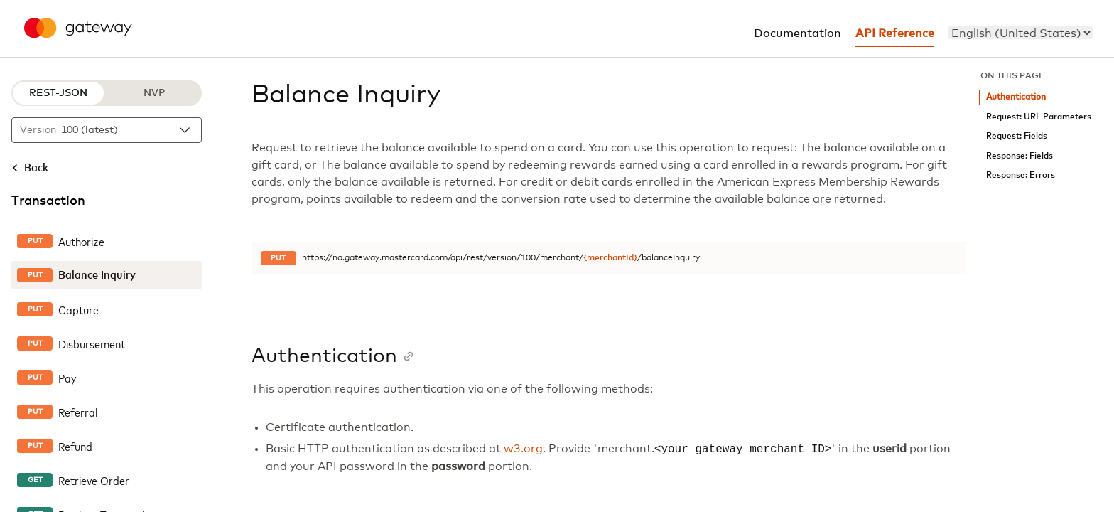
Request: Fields (1016, 136)
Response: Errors (1020, 175)
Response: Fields (1019, 156)
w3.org (523, 449)
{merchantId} (610, 258)
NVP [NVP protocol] (154, 93)
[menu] (1020, 32)
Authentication (1016, 97)
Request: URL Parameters (1038, 117)
